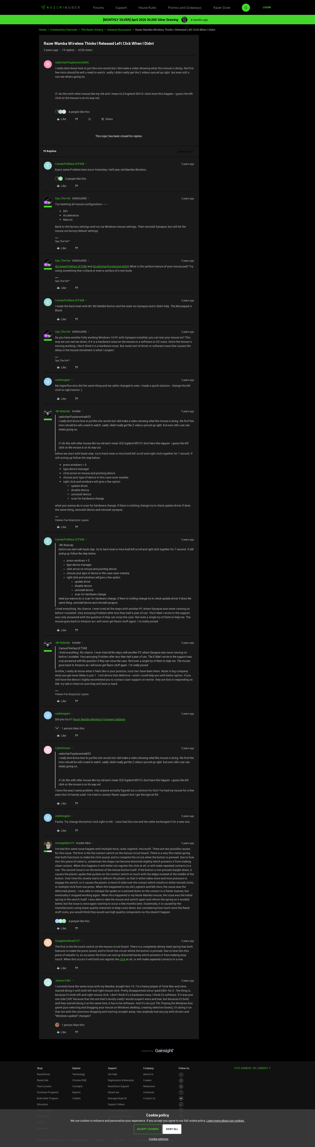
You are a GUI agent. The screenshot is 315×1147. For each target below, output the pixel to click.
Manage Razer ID (117, 1098)
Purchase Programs (47, 1092)
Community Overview (63, 30)
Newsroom (149, 1086)
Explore (76, 1068)
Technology (78, 1074)
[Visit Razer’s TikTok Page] (181, 1104)
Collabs (76, 1098)
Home (42, 30)
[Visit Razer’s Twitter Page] (181, 1092)
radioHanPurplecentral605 (72, 62)
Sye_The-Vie (62, 198)
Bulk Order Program (47, 1098)
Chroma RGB (79, 1080)
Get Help (112, 1074)
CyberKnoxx (62, 748)
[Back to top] (307, 1047)
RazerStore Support (118, 1086)
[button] (267, 8)
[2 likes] (70, 178)
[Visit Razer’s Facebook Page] (181, 1074)
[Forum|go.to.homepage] (60, 8)
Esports (76, 1092)
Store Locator (44, 1086)
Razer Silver (221, 7)
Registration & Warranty (121, 1080)
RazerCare (113, 1092)
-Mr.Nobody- (63, 411)
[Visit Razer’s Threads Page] (181, 1086)
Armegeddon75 (64, 843)
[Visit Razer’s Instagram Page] (181, 1080)
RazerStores (43, 1074)
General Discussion (119, 30)
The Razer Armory (92, 30)
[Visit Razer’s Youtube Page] (181, 1098)
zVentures (148, 1092)
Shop (40, 1068)
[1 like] (69, 728)
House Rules (147, 7)
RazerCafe (42, 1080)
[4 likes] (72, 112)
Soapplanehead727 (67, 941)
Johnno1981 (63, 980)
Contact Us (149, 1098)
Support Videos (116, 1104)
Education (42, 1104)
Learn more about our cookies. (226, 1121)
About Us (148, 1074)
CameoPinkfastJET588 (69, 164)
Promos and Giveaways (184, 7)
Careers (147, 1080)
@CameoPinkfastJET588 (71, 266)
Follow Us (184, 1068)
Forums (98, 7)
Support (121, 7)
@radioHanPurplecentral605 (111, 266)
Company (148, 1068)
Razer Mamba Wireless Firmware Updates (99, 719)
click (122, 959)
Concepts (77, 1086)
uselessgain (62, 380)
